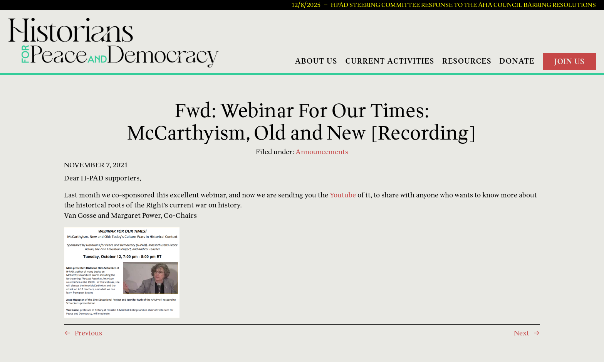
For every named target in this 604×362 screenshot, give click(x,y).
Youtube (343, 194)
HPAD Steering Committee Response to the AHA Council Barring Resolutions (463, 5)
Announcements (321, 151)
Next (521, 332)
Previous (88, 332)
